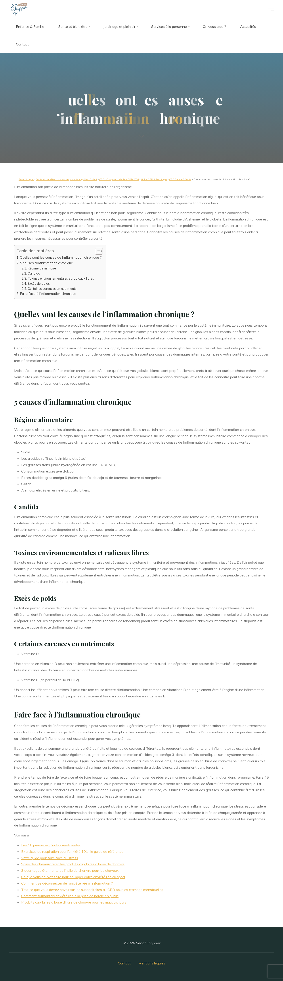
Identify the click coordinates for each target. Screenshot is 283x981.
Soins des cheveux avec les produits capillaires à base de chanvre (72, 864)
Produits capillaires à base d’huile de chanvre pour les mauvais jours (73, 902)
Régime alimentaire (42, 268)
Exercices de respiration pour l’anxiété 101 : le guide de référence (72, 851)
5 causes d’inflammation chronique (46, 263)
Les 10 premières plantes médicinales (50, 845)
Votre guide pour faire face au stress (49, 858)
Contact (124, 963)
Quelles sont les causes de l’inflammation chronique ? (61, 257)
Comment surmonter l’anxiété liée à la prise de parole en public (70, 896)
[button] (97, 251)
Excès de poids (39, 283)
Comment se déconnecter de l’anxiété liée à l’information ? (67, 883)
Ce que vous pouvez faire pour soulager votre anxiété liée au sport (73, 877)
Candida (34, 273)
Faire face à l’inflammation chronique (48, 294)
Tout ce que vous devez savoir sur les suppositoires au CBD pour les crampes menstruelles (92, 889)
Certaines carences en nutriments (52, 288)
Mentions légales (151, 963)
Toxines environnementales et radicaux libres (61, 278)
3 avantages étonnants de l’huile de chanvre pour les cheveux (70, 870)
